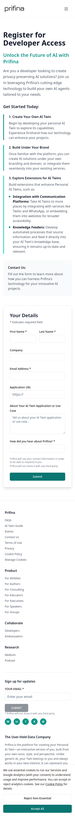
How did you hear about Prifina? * (32, 441)
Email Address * (20, 369)
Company (16, 350)
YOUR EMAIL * (14, 689)
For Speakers (13, 606)
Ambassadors (14, 636)
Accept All (37, 809)
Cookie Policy (54, 784)
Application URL (20, 387)
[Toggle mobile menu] (66, 9)
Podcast (10, 660)
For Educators (14, 595)
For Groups (12, 612)
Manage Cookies (16, 560)
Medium (10, 655)
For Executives (14, 601)
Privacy (9, 548)
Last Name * (47, 331)
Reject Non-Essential (37, 798)
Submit (37, 476)
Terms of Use (13, 543)
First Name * (18, 331)
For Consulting (14, 589)
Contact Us (12, 537)
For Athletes (13, 578)
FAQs (8, 520)
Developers (12, 631)
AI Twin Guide (14, 526)
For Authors (12, 584)
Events (9, 531)
